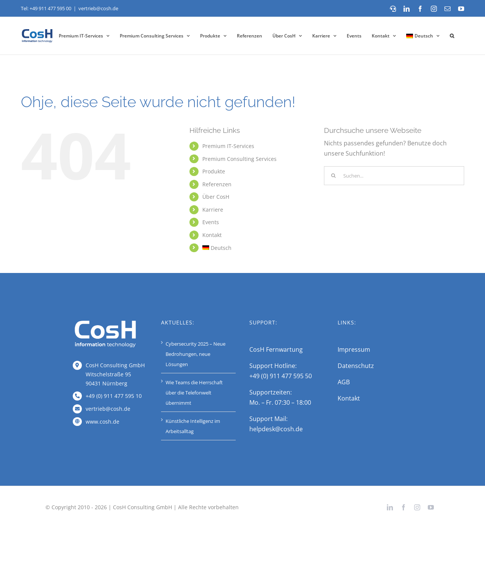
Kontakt (212, 235)
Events (210, 222)
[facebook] (404, 507)
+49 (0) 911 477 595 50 (280, 376)
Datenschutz (356, 366)
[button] (452, 36)
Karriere (212, 209)
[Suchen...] (394, 175)
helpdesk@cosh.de (276, 429)
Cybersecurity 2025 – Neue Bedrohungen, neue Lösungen (195, 354)
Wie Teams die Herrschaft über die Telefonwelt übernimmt (194, 392)
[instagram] (417, 507)
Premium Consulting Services (239, 158)
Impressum (354, 349)
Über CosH (215, 196)
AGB (344, 382)
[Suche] (333, 175)
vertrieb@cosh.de (98, 8)
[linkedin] (390, 507)
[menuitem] (423, 36)
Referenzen (217, 184)
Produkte (213, 171)
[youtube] (431, 507)
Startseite (31, 80)
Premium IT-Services (228, 146)
